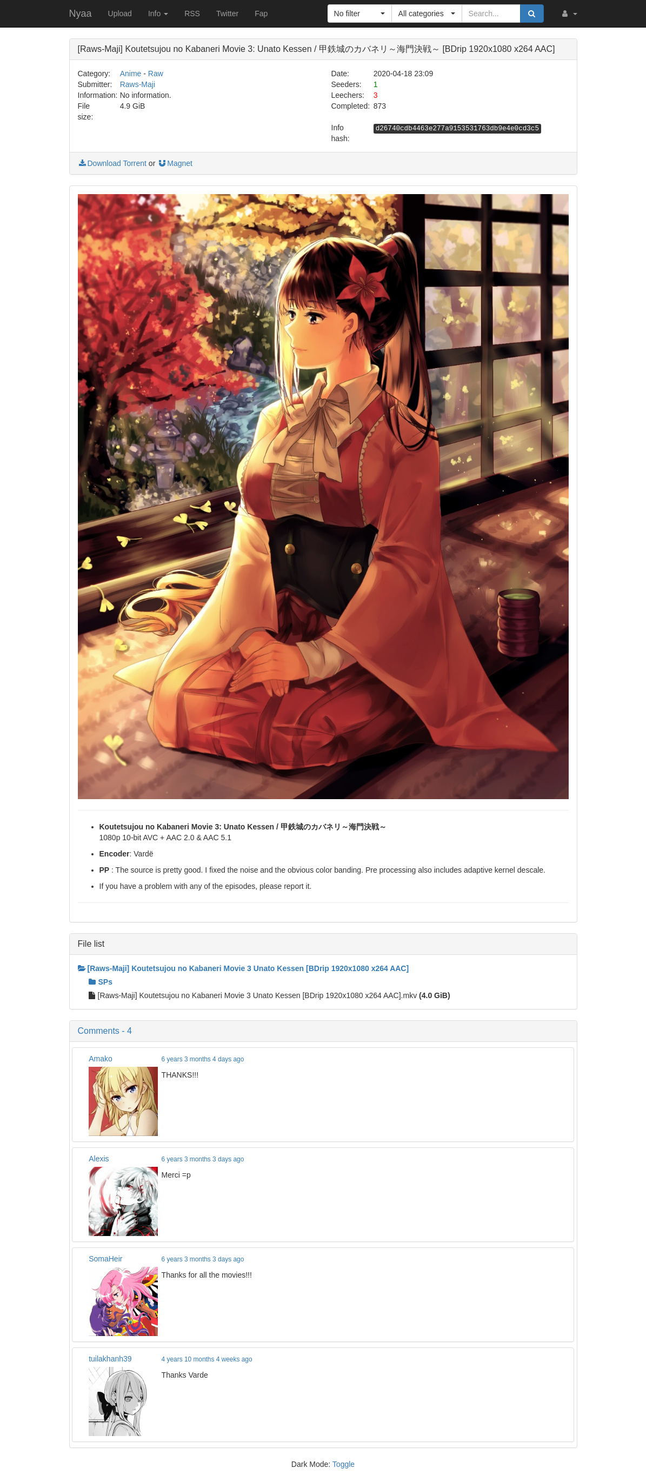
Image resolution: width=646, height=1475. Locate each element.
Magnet (174, 163)
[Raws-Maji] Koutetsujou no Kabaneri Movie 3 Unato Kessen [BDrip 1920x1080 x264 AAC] (243, 968)
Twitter (227, 13)
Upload (120, 13)
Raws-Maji (137, 84)
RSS (192, 13)
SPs (100, 982)
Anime (131, 73)
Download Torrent (112, 163)
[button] (568, 13)
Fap (261, 13)
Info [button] (158, 13)
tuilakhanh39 (110, 1358)
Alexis (99, 1158)
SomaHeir (105, 1258)
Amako (100, 1058)
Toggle (343, 1464)
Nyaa (80, 13)
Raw (155, 73)
